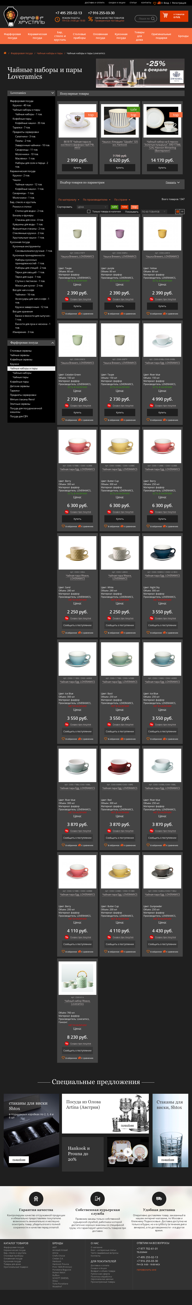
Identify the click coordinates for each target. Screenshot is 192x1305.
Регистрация (179, 2)
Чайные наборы (22, 373)
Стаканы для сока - (29, 220)
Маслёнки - (25, 158)
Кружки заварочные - (31, 307)
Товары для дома (139, 35)
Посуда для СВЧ (19, 416)
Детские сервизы (20, 386)
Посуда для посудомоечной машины (26, 410)
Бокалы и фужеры (23, 215)
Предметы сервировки (26, 132)
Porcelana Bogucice (61, 1269)
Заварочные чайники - (32, 145)
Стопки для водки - (29, 211)
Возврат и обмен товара (103, 1271)
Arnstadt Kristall (60, 1250)
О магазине (96, 1247)
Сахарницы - (26, 149)
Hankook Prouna (60, 1264)
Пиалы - (23, 140)
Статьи (133, 2)
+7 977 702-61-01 (147, 1248)
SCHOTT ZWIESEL (60, 1278)
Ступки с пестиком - (30, 281)
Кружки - (22, 105)
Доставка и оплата (94, 2)
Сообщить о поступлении (77, 625)
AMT (54, 1247)
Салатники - (25, 136)
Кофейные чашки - (30, 123)
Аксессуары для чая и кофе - (32, 300)
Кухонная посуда (121, 36)
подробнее (18, 1159)
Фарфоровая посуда (12, 36)
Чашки (17, 180)
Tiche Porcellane (60, 1283)
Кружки (14, 364)
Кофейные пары (22, 118)
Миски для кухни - (29, 285)
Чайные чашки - (28, 184)
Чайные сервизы (19, 355)
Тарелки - (21, 127)
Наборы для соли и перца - (31, 164)
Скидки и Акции (117, 2)
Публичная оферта (100, 1273)
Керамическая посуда (37, 36)
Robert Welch (58, 1272)
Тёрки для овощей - (30, 272)
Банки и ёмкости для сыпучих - (33, 317)
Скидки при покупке (80, 299)
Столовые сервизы (21, 350)
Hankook (56, 1261)
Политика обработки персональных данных (102, 1277)
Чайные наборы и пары (50, 53)
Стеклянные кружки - (28, 233)
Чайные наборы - (28, 114)
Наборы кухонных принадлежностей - (29, 261)
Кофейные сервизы (21, 359)
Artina (55, 1252)
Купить (77, 167)
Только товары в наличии (104, 211)
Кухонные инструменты (27, 246)
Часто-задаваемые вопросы (104, 1252)
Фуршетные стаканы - (29, 228)
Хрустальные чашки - (28, 237)
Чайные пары (20, 377)
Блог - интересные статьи (103, 1250)
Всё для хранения (23, 311)
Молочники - (27, 154)
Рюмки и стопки (22, 206)
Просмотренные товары (103, 1281)
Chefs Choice (58, 1255)
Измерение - (23, 332)
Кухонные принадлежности (29, 255)
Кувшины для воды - (28, 224)
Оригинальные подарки (161, 36)
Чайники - (25, 294)
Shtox (55, 1280)
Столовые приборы (79, 36)
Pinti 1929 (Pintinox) (62, 1266)
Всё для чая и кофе (23, 290)
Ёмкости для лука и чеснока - (32, 325)
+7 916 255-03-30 (147, 1261)
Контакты (146, 2)
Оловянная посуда (100, 36)
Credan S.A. (57, 1258)
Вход (166, 2)
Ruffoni (56, 1275)
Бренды (183, 36)
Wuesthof (57, 1286)
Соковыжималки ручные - (33, 250)
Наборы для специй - (30, 267)
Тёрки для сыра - (28, 276)
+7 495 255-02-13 (147, 1257)
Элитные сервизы (20, 404)
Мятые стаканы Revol (22, 399)
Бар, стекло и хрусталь (60, 35)
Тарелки (15, 390)
